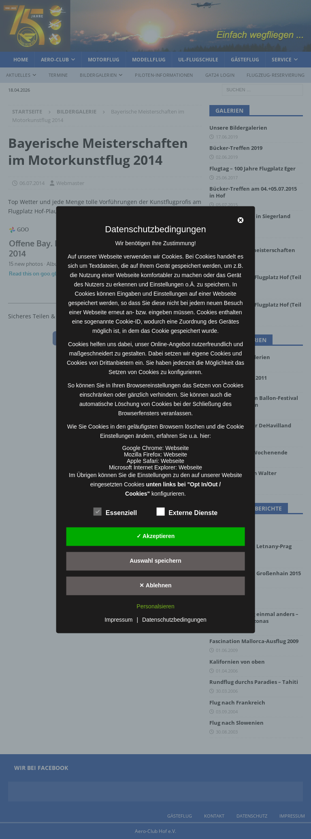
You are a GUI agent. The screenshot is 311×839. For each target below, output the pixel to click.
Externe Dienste (186, 511)
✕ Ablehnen (155, 585)
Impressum (118, 619)
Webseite (177, 448)
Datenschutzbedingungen (174, 619)
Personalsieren (155, 606)
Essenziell (115, 511)
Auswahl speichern (155, 560)
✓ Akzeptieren (155, 536)
